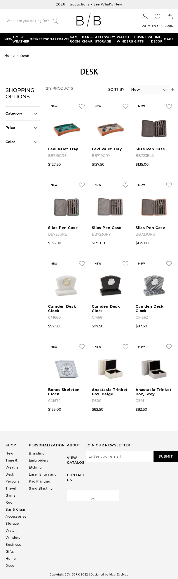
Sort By (116, 89)
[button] (81, 106)
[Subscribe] (166, 456)
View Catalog (76, 460)
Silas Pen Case (150, 149)
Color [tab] (10, 142)
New (9, 453)
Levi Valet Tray (63, 149)
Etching (35, 467)
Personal (13, 481)
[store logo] (89, 21)
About (73, 445)
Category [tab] (13, 113)
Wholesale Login (158, 26)
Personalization (47, 445)
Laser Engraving (43, 474)
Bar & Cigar (15, 509)
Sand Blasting (41, 488)
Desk (9, 474)
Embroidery (39, 460)
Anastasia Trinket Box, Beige (110, 392)
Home (10, 55)
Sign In (144, 16)
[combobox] (31, 20)
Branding (37, 453)
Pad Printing (39, 481)
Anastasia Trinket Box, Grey (153, 392)
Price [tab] (10, 128)
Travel (10, 488)
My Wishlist (157, 16)
